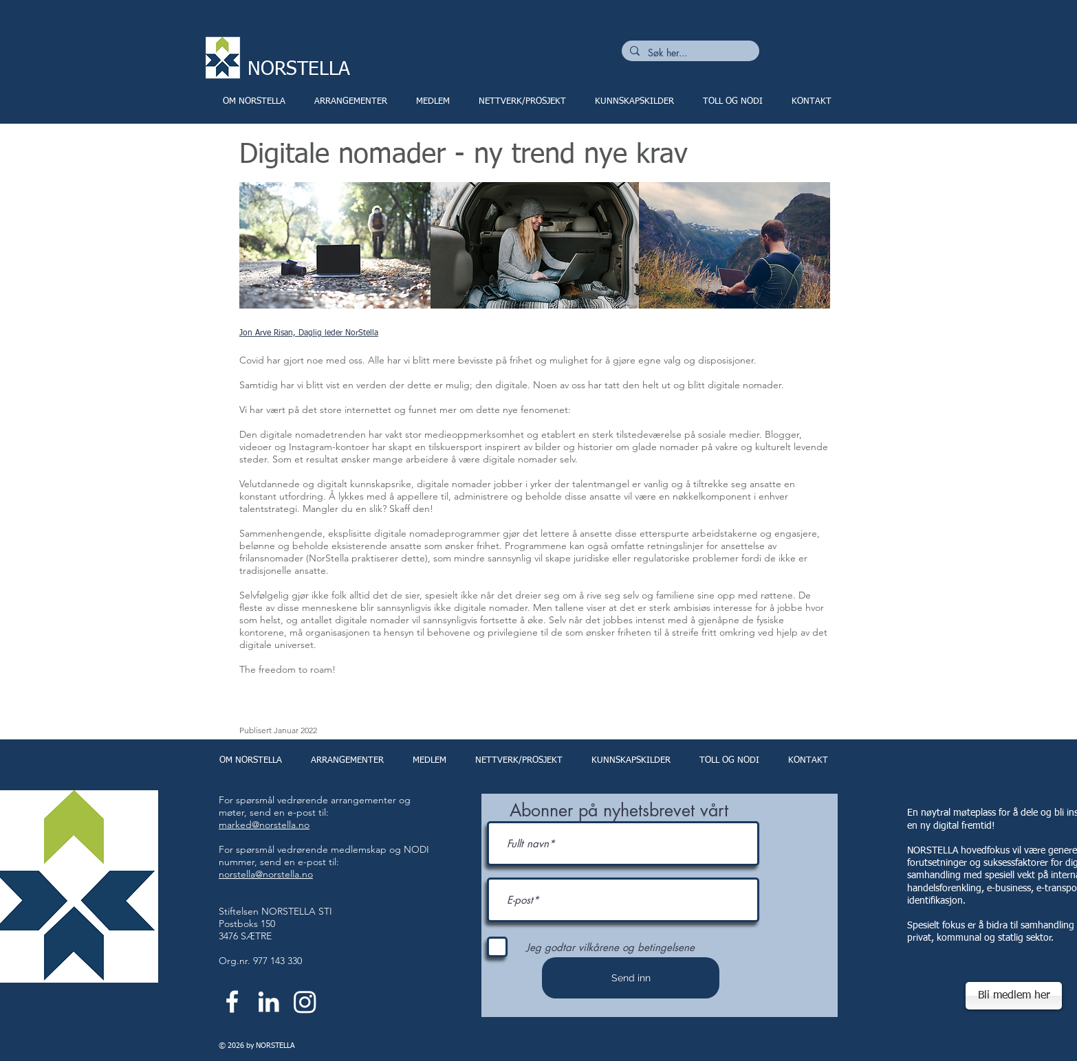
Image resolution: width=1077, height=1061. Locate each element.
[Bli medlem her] (1014, 995)
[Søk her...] (689, 53)
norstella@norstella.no (266, 874)
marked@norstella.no (264, 824)
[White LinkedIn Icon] (268, 1001)
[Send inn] (630, 977)
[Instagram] (305, 1001)
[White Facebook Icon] (232, 1001)
